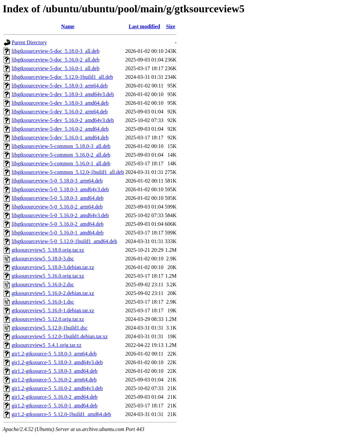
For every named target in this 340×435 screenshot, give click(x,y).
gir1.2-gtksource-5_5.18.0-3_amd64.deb (55, 371)
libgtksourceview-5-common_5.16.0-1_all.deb (61, 163)
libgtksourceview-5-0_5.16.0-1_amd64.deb (58, 232)
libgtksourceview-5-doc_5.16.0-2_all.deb (55, 60)
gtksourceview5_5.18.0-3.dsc (43, 258)
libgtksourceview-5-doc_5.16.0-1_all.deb (55, 68)
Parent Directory (29, 42)
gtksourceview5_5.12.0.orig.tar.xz (48, 319)
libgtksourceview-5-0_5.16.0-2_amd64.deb (58, 224)
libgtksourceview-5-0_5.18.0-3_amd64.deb (58, 198)
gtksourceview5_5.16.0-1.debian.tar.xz (53, 310)
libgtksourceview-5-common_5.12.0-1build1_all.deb (68, 172)
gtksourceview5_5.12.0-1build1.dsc (50, 328)
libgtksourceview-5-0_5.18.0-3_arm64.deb (57, 181)
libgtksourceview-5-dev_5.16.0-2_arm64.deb (60, 111)
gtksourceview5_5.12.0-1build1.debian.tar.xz (60, 336)
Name (67, 26)
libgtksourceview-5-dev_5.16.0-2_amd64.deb (60, 129)
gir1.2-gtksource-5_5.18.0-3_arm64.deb (54, 354)
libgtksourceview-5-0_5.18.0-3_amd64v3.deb (60, 189)
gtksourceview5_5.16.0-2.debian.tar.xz (53, 293)
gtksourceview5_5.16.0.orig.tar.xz (48, 276)
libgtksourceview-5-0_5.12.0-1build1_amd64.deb (64, 241)
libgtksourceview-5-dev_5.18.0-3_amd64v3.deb (63, 94)
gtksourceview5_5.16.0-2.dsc (43, 284)
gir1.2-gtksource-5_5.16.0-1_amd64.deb (55, 405)
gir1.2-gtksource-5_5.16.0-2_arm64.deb (54, 379)
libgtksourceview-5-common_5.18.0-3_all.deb (61, 146)
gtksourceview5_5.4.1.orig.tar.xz (46, 345)
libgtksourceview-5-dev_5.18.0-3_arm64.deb (60, 85)
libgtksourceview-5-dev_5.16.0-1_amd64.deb (60, 137)
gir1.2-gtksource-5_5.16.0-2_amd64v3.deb (57, 388)
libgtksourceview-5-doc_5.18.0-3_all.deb (55, 51)
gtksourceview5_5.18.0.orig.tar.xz (48, 250)
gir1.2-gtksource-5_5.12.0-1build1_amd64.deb (61, 414)
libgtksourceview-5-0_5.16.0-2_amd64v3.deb (60, 215)
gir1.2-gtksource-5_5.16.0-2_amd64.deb (55, 397)
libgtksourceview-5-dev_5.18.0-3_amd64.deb (60, 103)
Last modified (144, 26)
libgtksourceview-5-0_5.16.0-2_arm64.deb (57, 207)
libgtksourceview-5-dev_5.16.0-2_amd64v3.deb (63, 120)
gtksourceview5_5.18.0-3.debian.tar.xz (53, 267)
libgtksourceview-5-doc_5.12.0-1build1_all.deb (62, 77)
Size (170, 26)
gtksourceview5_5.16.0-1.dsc (43, 302)
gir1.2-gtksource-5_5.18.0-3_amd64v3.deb (57, 362)
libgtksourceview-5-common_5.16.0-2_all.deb (61, 155)
